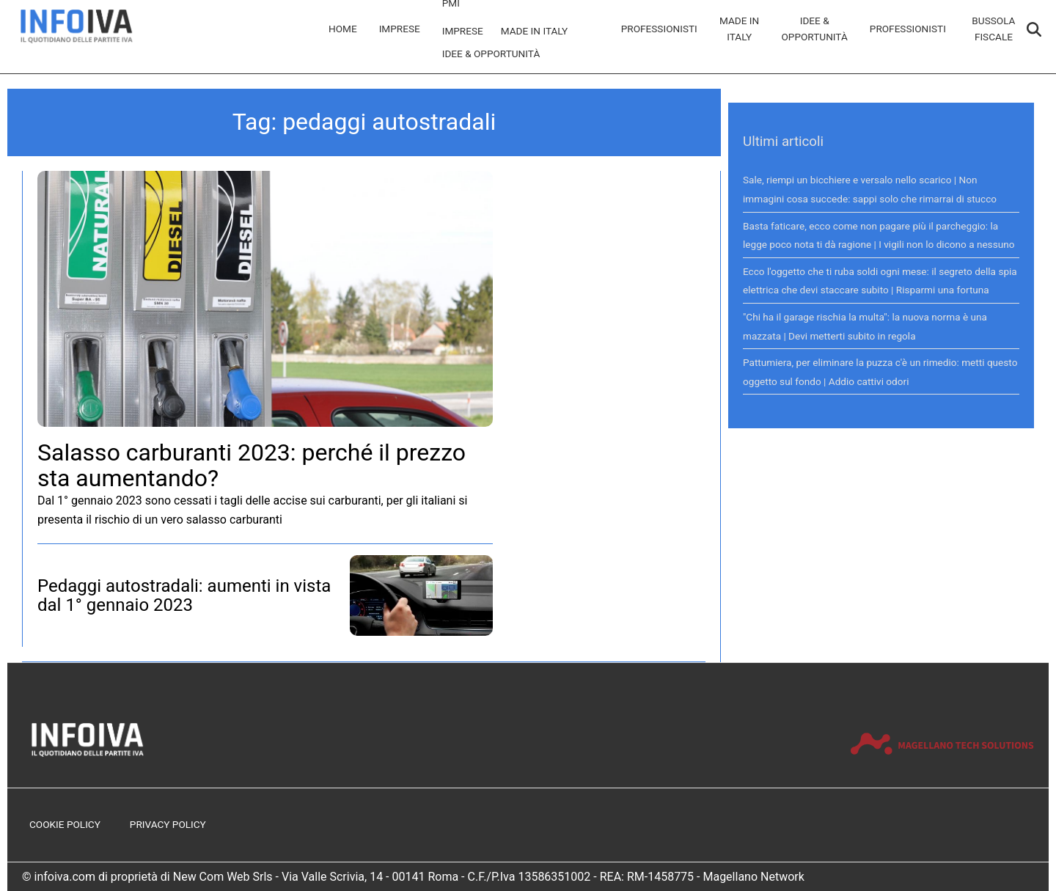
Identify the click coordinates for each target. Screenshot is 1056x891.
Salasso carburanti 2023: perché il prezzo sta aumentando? (251, 465)
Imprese (399, 28)
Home (343, 28)
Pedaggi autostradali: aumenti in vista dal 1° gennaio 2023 (184, 595)
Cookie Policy (64, 824)
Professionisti (659, 28)
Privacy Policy (168, 824)
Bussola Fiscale (993, 29)
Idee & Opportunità (491, 53)
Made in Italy (534, 31)
